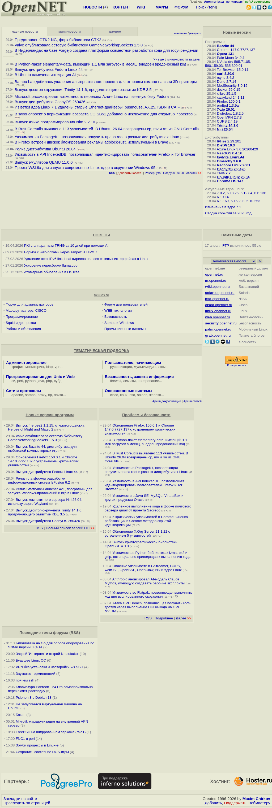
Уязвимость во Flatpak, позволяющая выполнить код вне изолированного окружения (148, 594)
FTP (225, 245)
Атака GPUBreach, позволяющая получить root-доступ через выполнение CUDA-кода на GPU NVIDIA (147, 607)
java (41, 381)
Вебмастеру (259, 803)
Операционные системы (128, 391)
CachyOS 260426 (231, 169)
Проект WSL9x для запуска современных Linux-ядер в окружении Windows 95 (85, 168)
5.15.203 (237, 201)
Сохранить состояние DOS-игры (42, 752)
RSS (39, 528)
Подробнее (164, 618)
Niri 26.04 (225, 129)
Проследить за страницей (26, 803)
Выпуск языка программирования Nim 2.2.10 (55, 122)
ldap (49, 367)
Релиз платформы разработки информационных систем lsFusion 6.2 (39, 480)
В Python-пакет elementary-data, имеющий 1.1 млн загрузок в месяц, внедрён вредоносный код (100, 64)
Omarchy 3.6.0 (229, 161)
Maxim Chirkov (256, 799)
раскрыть (195, 33)
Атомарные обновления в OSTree (51, 272)
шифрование (148, 381)
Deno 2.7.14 (226, 82)
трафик (17, 367)
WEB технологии (118, 310)
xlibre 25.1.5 (226, 93)
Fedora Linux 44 (230, 157)
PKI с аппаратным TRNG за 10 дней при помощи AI (66, 245)
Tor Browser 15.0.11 (232, 70)
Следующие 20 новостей (182, 173)
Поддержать (235, 803)
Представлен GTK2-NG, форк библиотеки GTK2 (58, 40)
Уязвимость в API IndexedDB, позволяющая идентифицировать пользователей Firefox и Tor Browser (105, 154)
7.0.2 (221, 193)
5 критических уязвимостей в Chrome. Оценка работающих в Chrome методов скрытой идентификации (146, 521)
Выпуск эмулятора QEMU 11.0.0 (44, 162)
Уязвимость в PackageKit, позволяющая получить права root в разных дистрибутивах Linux (97, 137)
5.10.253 (253, 201)
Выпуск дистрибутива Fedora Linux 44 (49, 69)
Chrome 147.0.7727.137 (236, 50)
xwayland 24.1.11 (231, 97)
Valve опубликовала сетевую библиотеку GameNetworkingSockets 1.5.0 (79, 45)
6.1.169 (223, 201)
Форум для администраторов (29, 304)
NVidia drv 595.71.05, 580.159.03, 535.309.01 (228, 64)
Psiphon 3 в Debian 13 (34, 698)
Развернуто (153, 173)
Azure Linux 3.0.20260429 (237, 149)
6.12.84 (246, 193)
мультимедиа (145, 367)
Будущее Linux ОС (31, 660)
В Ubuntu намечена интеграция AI (45, 75)
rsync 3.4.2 (225, 78)
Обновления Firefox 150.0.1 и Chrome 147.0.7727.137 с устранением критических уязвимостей (43, 461)
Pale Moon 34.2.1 (231, 58)
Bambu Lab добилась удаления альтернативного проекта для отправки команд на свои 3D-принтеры (106, 82)
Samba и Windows (119, 323)
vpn (58, 367)
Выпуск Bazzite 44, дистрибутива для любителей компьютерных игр (42, 449)
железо (155, 395)
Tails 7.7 (224, 173)
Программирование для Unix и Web (40, 377)
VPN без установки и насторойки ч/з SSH (49, 667)
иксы (161, 367)
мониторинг (35, 367)
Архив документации (166, 401)
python (30, 381)
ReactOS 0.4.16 (229, 153)
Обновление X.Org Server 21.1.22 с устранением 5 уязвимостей (137, 533)
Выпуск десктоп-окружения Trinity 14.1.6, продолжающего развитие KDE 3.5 (83, 90)
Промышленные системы (125, 329)
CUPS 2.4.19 (227, 121)
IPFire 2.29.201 (229, 141)
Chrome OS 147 (230, 181)
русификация (121, 367)
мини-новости (69, 31)
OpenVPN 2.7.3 (229, 117)
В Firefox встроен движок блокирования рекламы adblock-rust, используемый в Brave (91, 142)
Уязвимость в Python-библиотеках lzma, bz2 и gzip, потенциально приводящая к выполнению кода (147, 555)
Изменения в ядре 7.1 (223, 207)
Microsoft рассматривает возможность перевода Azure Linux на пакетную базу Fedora (92, 96)
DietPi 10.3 (226, 145)
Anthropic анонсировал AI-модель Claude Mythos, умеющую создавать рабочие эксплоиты (145, 581)
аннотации (180, 33)
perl (20, 381)
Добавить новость (130, 173)
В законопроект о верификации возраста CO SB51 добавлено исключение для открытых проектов (104, 114)
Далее (183, 618)
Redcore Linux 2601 (233, 165)
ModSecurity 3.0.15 (232, 86)
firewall (115, 381)
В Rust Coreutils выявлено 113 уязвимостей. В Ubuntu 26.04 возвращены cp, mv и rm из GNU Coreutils (107, 129)
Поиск (201, 7)
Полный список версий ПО (70, 528)
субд (57, 381)
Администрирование (26, 362)
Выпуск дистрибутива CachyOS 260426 (50, 102)
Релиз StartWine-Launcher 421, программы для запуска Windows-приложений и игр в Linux (50, 491)
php (49, 381)
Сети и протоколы (23, 391)
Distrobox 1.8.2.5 (230, 113)
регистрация (235, 1)
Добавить (213, 803)
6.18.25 (233, 193)
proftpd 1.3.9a (228, 105)
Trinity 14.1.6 (228, 125)
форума (60, 633)
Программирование (22, 317)
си (13, 381)
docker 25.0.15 (228, 90)
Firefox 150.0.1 (229, 101)
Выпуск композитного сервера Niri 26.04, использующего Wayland (45, 502)
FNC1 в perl (25, 739)
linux (123, 395)
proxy (42, 395)
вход (221, 1)
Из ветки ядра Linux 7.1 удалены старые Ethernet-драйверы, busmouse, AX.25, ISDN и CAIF (97, 107)
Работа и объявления (23, 329)
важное (115, 31)
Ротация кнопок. (237, 365)
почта (58, 395)
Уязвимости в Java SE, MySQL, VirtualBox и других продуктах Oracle (144, 498)
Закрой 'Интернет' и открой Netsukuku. (47, 654)
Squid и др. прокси (21, 323)
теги (212, 7)
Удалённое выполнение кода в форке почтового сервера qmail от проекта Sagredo (148, 508)
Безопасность (115, 317)
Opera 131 (225, 54)
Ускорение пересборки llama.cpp (51, 265)
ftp (50, 395)
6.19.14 (223, 197)
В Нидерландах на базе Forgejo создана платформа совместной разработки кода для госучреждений (106, 50)
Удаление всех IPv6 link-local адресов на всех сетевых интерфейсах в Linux (86, 259)
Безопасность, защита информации (139, 377)
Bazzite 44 (225, 46)
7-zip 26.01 (226, 109)
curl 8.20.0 (225, 74)
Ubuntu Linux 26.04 (233, 177)
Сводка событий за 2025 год (228, 213)
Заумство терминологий (35, 674)
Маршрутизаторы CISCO (26, 310)
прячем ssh (25, 680)
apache (17, 395)
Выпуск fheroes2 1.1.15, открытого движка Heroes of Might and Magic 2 (46, 427)
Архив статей (193, 401)
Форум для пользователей (126, 304)
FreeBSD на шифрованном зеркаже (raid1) (51, 732)
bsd (132, 395)
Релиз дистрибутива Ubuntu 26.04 (45, 149)
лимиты (129, 381)
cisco (114, 395)
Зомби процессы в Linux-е (37, 745)
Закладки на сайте (20, 799)
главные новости (24, 31)
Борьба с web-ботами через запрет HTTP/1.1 (61, 252)
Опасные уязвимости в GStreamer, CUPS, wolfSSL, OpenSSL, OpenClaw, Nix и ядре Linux (143, 568)
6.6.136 (260, 193)
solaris (142, 395)
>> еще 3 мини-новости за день (176, 59)
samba (30, 395)
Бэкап (20, 715)
